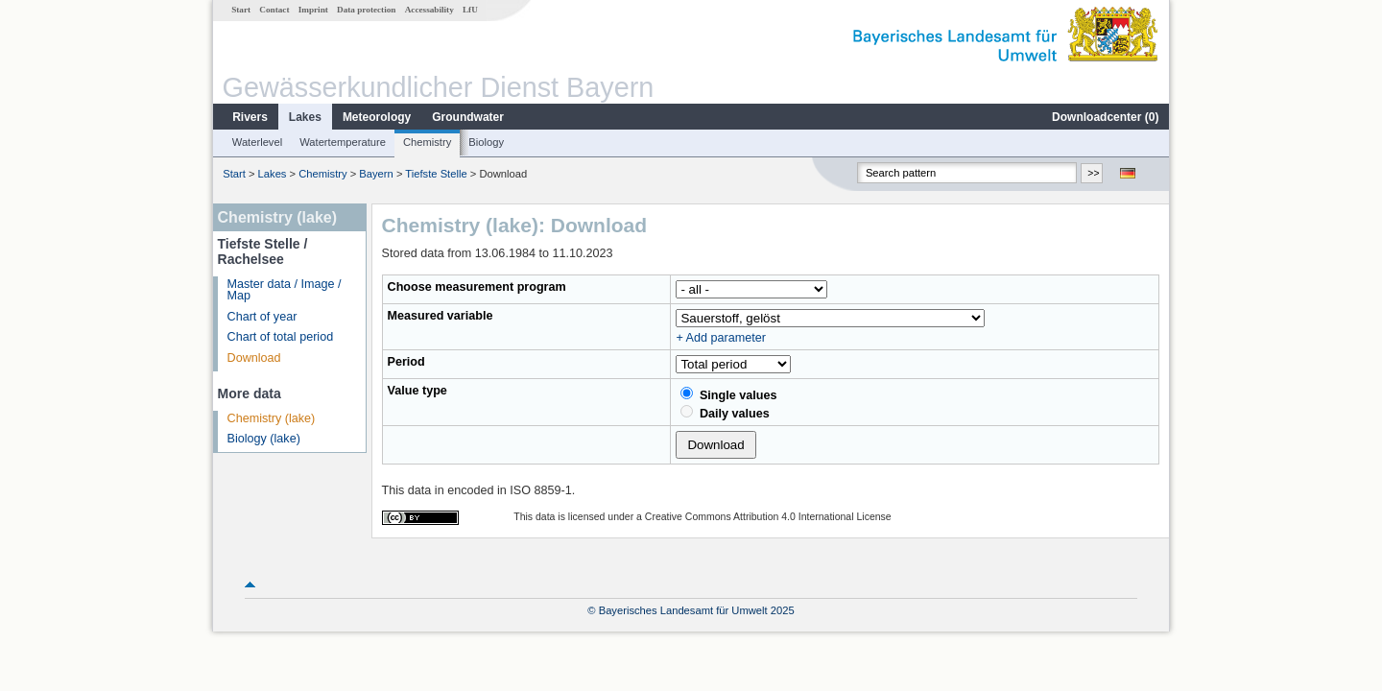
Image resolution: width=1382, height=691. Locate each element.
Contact (274, 9)
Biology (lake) (263, 438)
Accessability (429, 9)
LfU (470, 9)
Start (240, 9)
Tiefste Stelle (435, 173)
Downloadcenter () (1105, 117)
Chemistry (427, 142)
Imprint (313, 9)
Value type (417, 390)
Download (254, 358)
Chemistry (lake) (271, 418)
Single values (728, 394)
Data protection (366, 9)
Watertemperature (342, 142)
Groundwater (468, 117)
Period (406, 362)
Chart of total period (280, 337)
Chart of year (262, 316)
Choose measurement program (477, 287)
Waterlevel (257, 142)
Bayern (376, 173)
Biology (486, 142)
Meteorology (377, 117)
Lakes (305, 117)
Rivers (250, 117)
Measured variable (440, 315)
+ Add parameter (720, 338)
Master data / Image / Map (284, 290)
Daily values (724, 412)
